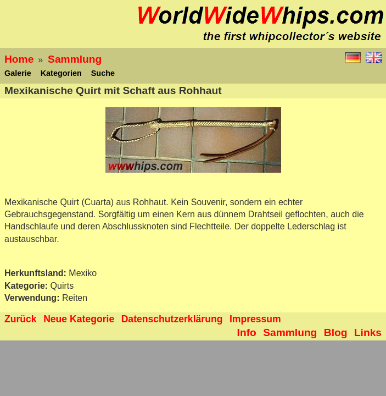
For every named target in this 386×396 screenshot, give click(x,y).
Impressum (255, 319)
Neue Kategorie (78, 319)
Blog (336, 332)
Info (246, 332)
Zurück (20, 319)
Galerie (17, 73)
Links (368, 332)
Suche (103, 73)
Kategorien (61, 73)
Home (18, 59)
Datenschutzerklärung (172, 319)
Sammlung (75, 59)
